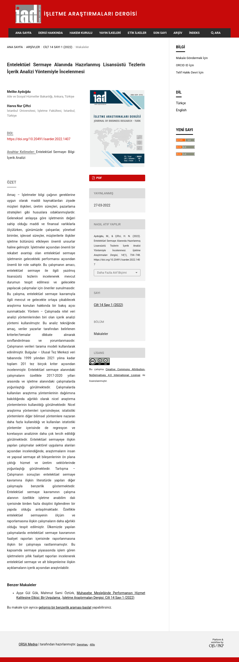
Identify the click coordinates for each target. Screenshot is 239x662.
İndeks (194, 33)
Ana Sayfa (23, 33)
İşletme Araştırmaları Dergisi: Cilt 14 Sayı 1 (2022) (98, 597)
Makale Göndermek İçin (192, 58)
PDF (98, 178)
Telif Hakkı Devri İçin (190, 72)
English (181, 110)
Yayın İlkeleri (110, 33)
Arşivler (33, 47)
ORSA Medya (28, 644)
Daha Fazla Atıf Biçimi (112, 272)
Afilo (92, 644)
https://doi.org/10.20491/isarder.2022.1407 (38, 139)
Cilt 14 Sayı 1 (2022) (57, 47)
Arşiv (177, 33)
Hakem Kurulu (81, 33)
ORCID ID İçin (185, 65)
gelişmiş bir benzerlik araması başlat (65, 607)
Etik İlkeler (137, 33)
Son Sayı (160, 33)
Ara (216, 33)
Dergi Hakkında (50, 33)
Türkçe (181, 103)
